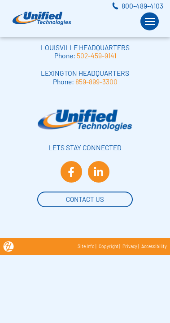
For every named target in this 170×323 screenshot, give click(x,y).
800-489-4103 (142, 5)
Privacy (129, 246)
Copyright (108, 246)
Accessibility (154, 246)
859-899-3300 (96, 81)
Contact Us (85, 198)
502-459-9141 (96, 55)
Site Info (86, 246)
